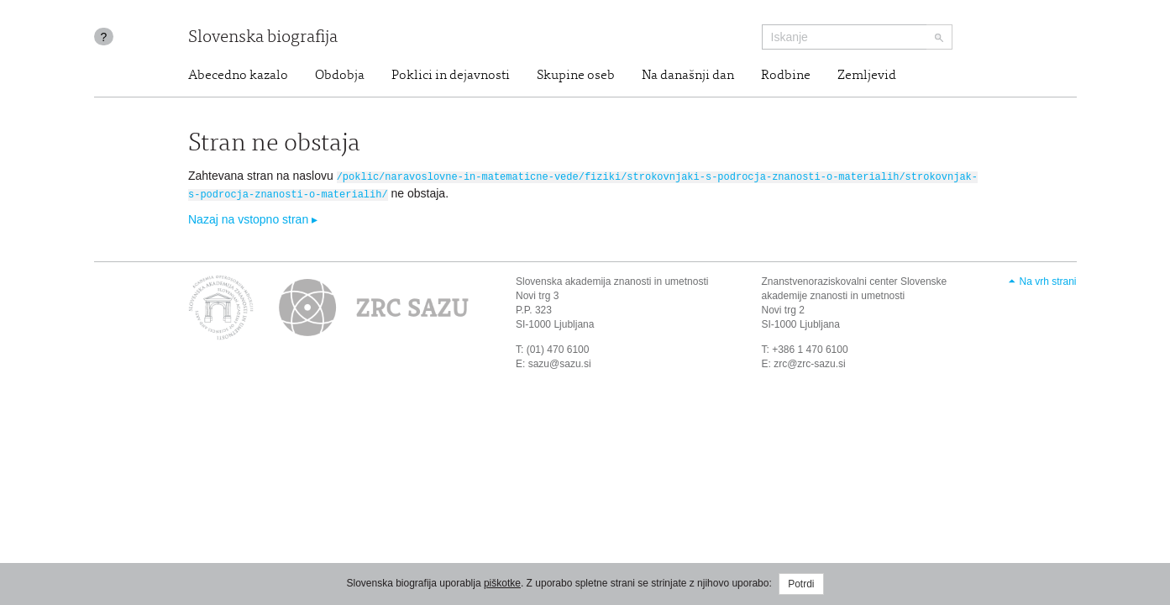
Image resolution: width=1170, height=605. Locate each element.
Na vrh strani (1047, 280)
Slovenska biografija (263, 38)
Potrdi (801, 584)
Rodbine (786, 75)
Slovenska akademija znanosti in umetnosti (612, 280)
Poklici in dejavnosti (450, 75)
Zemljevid (866, 75)
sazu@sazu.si (559, 361)
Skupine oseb (576, 75)
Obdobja (340, 75)
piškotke (502, 583)
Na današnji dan (688, 75)
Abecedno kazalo (238, 75)
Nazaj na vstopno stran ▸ (252, 217)
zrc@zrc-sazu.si (810, 361)
